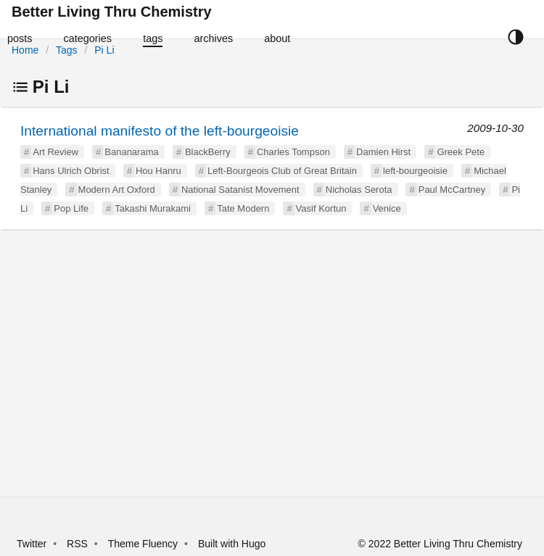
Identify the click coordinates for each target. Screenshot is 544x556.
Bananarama (131, 151)
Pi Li (104, 50)
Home (25, 50)
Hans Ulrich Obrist (71, 170)
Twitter (31, 543)
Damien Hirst (383, 151)
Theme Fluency (144, 543)
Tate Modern (243, 208)
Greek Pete (461, 151)
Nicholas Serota (359, 189)
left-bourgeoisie (415, 170)
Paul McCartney (452, 189)
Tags (67, 50)
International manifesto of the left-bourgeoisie (159, 130)
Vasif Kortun (321, 208)
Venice (387, 208)
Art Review (55, 151)
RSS (77, 543)
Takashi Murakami (153, 208)
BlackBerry (208, 151)
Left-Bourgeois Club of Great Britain (282, 170)
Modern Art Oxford (116, 189)
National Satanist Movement (240, 189)
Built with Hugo (231, 543)
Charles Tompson (293, 151)
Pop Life (71, 208)
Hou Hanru (158, 170)
